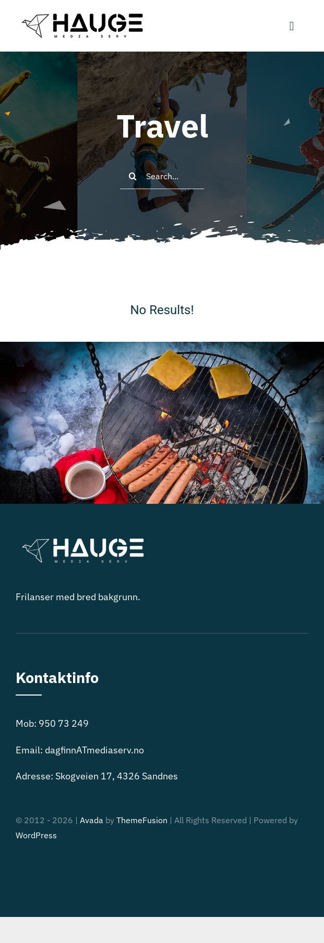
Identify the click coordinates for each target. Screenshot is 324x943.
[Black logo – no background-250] (81, 15)
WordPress (36, 835)
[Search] (133, 176)
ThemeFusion (141, 820)
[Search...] (162, 176)
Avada (91, 820)
